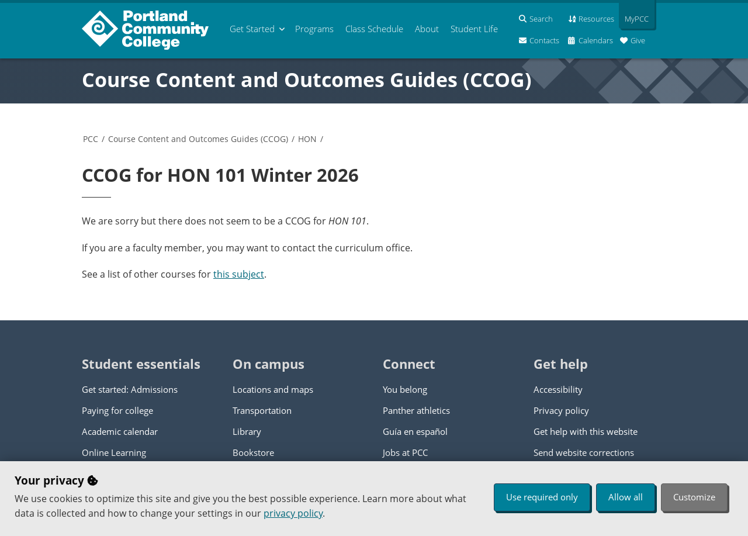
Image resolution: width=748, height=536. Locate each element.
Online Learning (114, 452)
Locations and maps (273, 389)
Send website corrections (584, 452)
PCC (90, 138)
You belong (405, 389)
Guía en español (415, 431)
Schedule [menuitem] (374, 28)
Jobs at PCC (405, 452)
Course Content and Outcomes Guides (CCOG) (307, 79)
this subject (238, 274)
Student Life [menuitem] (474, 28)
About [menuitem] (427, 28)
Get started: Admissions (130, 389)
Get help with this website (586, 431)
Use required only (542, 497)
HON (307, 138)
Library (247, 431)
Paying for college (117, 410)
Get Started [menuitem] (252, 28)
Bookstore (253, 452)
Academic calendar (120, 431)
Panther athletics (416, 410)
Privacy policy (561, 410)
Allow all (625, 497)
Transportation (262, 410)
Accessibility (558, 389)
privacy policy (293, 513)
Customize (694, 497)
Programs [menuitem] (314, 28)
